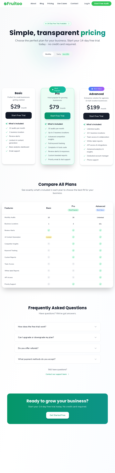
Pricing (50, 3)
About (33, 3)
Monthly (48, 55)
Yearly (63, 55)
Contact (74, 3)
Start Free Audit (101, 3)
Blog (42, 3)
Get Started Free (57, 417)
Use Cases (62, 3)
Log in (87, 3)
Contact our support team (57, 376)
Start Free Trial (19, 118)
